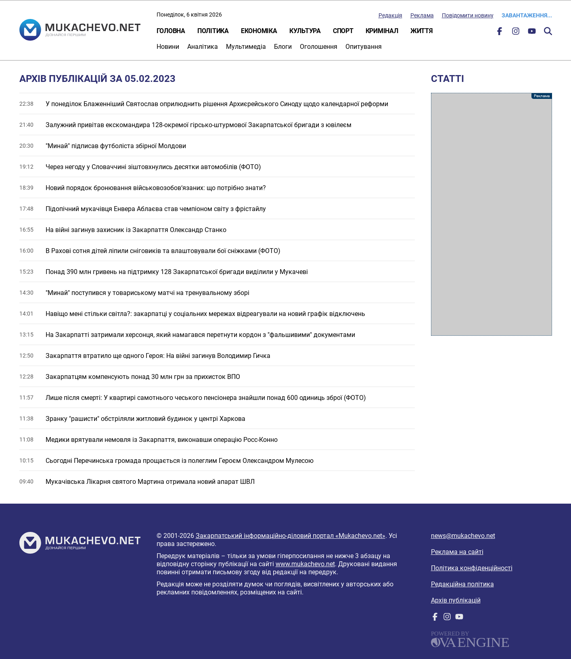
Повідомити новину (468, 15)
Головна (171, 31)
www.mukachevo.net (305, 564)
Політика (213, 31)
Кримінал (382, 31)
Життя (421, 31)
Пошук (548, 31)
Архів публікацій (456, 600)
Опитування (363, 46)
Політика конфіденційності (471, 568)
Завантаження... (527, 15)
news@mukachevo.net (463, 536)
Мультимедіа (246, 46)
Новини (168, 46)
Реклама (422, 15)
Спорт (343, 31)
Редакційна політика (462, 584)
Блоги (283, 46)
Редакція (390, 15)
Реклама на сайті (457, 552)
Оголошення (318, 46)
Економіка (259, 31)
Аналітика (202, 46)
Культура (305, 31)
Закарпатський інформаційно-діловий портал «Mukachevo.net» (290, 536)
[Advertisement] (491, 214)
